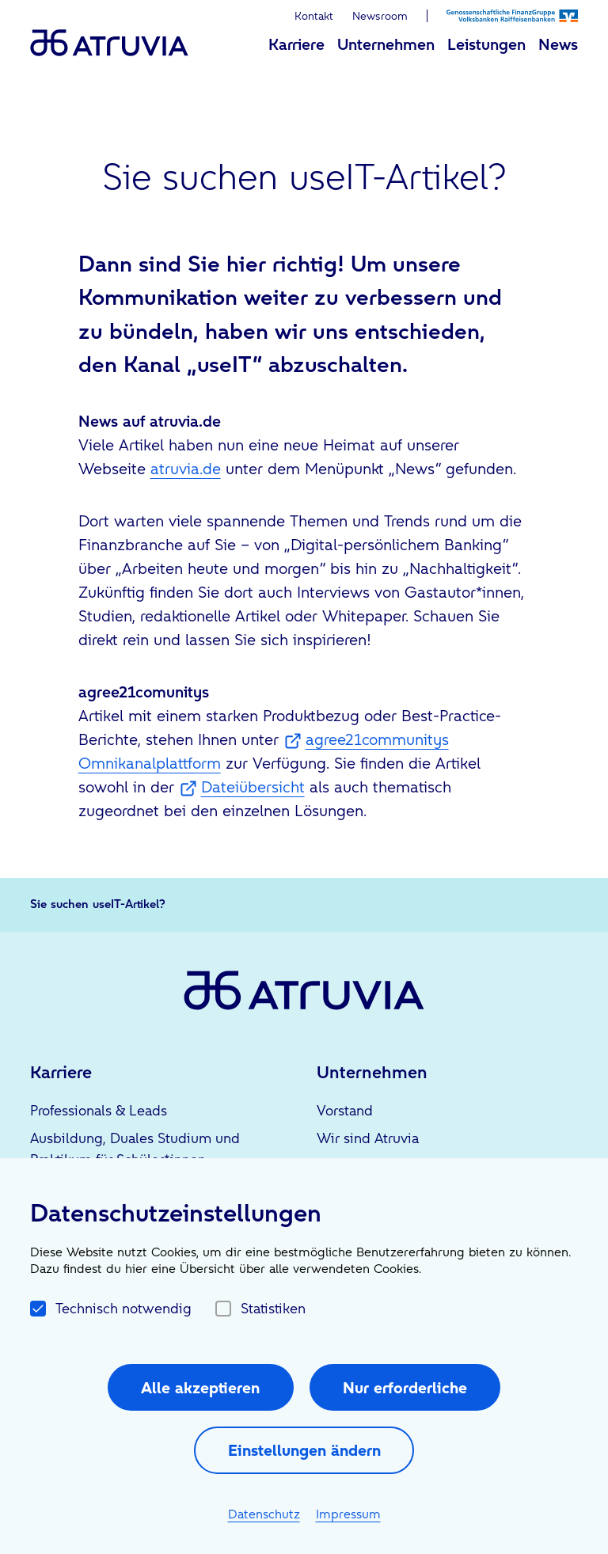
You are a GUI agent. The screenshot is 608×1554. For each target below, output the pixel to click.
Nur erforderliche (405, 1387)
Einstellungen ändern (304, 1450)
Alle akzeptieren (200, 1387)
